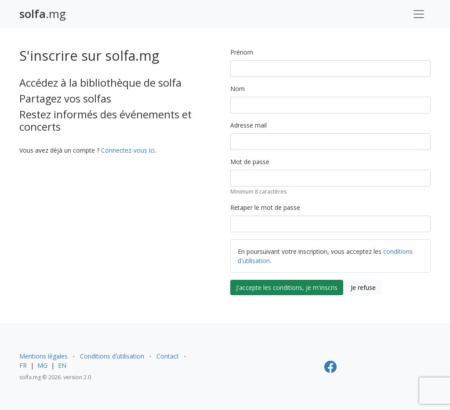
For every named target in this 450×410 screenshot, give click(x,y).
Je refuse (363, 287)
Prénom (241, 52)
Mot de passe (249, 161)
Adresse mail (248, 125)
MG (42, 365)
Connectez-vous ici (128, 150)
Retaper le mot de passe (265, 207)
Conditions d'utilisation (112, 356)
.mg (42, 14)
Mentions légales (43, 356)
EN (62, 365)
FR (23, 365)
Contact (167, 356)
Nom (237, 88)
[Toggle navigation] (419, 14)
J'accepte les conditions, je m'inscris (287, 287)
